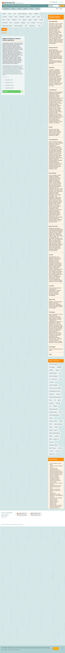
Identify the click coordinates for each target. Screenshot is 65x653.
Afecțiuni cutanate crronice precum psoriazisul (56, 475)
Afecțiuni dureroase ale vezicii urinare (55, 481)
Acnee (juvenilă (53, 468)
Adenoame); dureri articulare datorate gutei (55, 470)
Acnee (51, 467)
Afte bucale (52, 493)
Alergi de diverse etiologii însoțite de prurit (56, 498)
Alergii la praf (53, 504)
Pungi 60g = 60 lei (8, 82)
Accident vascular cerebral (56, 465)
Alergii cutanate (53, 500)
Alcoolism (52, 496)
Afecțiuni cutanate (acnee (56, 473)
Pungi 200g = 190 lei (9, 88)
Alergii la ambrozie (54, 501)
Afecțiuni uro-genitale (55, 489)
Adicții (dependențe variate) (56, 472)
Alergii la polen (53, 502)
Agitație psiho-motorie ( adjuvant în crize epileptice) (56, 495)
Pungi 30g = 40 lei (8, 80)
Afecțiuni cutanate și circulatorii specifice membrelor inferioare (55, 478)
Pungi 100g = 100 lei (9, 85)
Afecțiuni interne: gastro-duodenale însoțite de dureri (55, 487)
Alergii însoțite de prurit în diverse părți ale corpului (56, 506)
